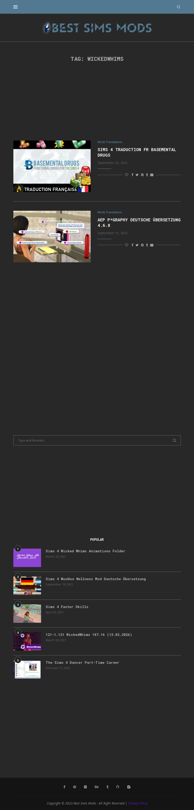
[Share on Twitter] (137, 175)
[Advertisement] (97, 101)
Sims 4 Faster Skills (68, 606)
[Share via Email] (151, 175)
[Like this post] (126, 175)
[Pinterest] (75, 787)
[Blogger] (128, 787)
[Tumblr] (107, 787)
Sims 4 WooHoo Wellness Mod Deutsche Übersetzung (98, 578)
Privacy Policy (137, 803)
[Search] (178, 7)
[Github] (117, 787)
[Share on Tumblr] (147, 175)
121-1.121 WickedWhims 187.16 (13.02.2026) (92, 634)
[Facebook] (65, 787)
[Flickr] (85, 787)
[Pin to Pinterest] (142, 175)
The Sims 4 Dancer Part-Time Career (84, 662)
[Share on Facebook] (132, 175)
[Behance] (97, 787)
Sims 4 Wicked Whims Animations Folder (87, 551)
